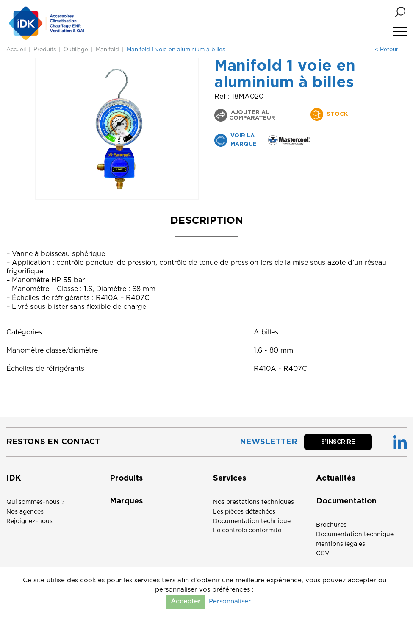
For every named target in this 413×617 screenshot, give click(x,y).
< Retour (386, 50)
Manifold (107, 50)
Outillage (76, 50)
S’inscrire (338, 442)
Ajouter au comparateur (252, 115)
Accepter (185, 601)
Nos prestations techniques (253, 502)
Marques (126, 501)
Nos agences (25, 512)
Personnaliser (230, 601)
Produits (44, 50)
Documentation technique (252, 521)
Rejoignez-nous (29, 521)
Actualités (335, 478)
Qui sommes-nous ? (35, 502)
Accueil (16, 50)
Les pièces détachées (244, 512)
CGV (323, 553)
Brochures (331, 525)
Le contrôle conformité (247, 531)
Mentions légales (340, 544)
